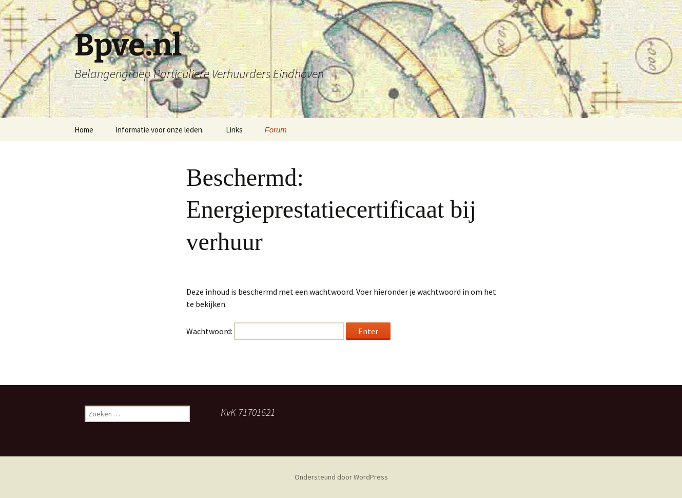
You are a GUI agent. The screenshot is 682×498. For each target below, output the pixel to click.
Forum (276, 129)
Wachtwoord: (265, 331)
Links (234, 130)
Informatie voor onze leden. (159, 130)
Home (83, 130)
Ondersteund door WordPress (341, 477)
